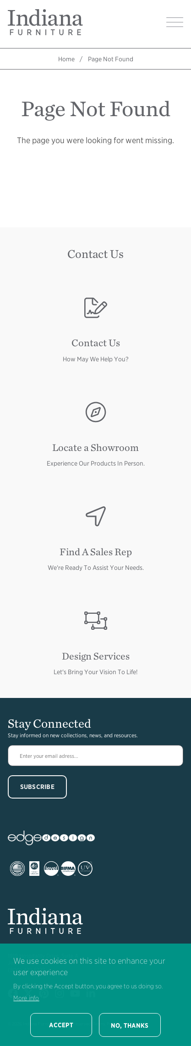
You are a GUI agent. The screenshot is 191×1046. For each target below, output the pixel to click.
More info (26, 998)
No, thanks (130, 1025)
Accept (61, 1025)
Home (66, 59)
